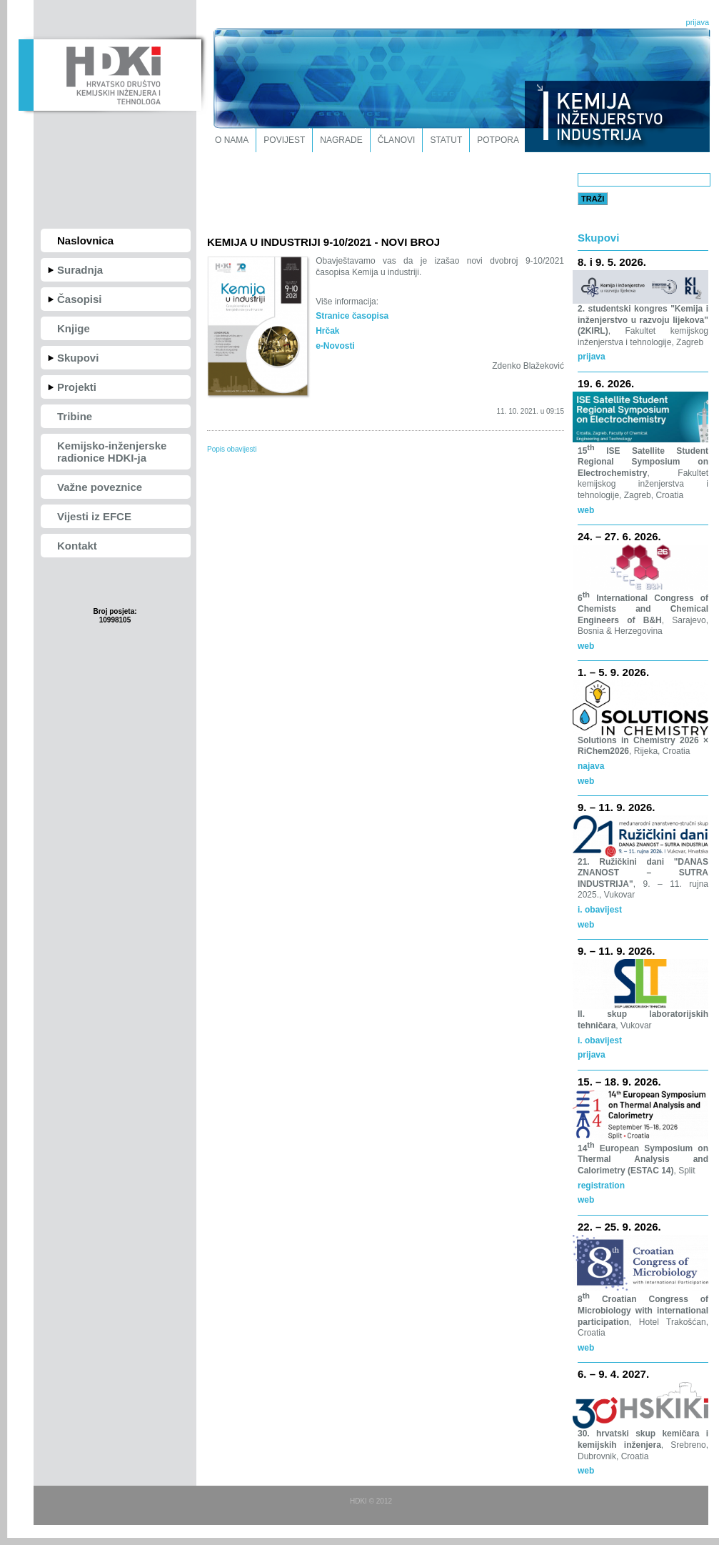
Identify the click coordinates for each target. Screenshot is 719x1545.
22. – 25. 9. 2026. (619, 1227)
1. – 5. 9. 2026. (613, 672)
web (586, 781)
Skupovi (78, 358)
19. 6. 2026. (606, 383)
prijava (697, 22)
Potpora (498, 140)
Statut (446, 140)
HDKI (110, 73)
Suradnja (80, 270)
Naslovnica (85, 240)
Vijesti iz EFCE (94, 516)
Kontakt (77, 546)
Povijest (284, 140)
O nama (231, 140)
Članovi (397, 140)
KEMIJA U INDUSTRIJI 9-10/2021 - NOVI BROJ (323, 242)
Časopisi (79, 299)
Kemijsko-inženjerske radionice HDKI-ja (111, 451)
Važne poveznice (99, 487)
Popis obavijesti (231, 449)
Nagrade (341, 140)
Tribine (74, 416)
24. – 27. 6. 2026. (619, 536)
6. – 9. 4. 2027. (613, 1374)
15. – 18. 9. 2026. (619, 1081)
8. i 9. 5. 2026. (612, 262)
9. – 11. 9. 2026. (616, 807)
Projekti (76, 387)
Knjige (73, 328)
